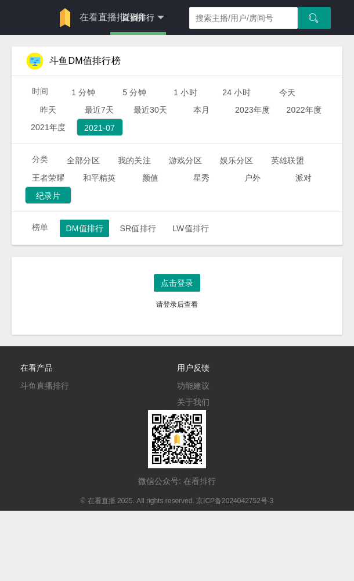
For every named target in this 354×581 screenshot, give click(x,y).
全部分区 (83, 160)
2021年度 (48, 127)
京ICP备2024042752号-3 (234, 501)
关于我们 (193, 402)
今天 (287, 92)
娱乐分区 (236, 160)
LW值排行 (190, 228)
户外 (252, 177)
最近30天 (150, 109)
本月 (201, 109)
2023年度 (252, 109)
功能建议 (193, 385)
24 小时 (236, 92)
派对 (303, 177)
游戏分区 (185, 160)
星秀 (201, 177)
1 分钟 (83, 92)
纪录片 (48, 195)
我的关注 (134, 160)
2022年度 (304, 109)
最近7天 (99, 109)
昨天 (48, 109)
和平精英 (99, 177)
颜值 (150, 177)
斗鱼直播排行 (44, 385)
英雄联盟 (287, 160)
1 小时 (185, 92)
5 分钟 (134, 92)
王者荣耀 (48, 177)
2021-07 (99, 127)
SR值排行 (138, 228)
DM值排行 (84, 228)
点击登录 (177, 283)
